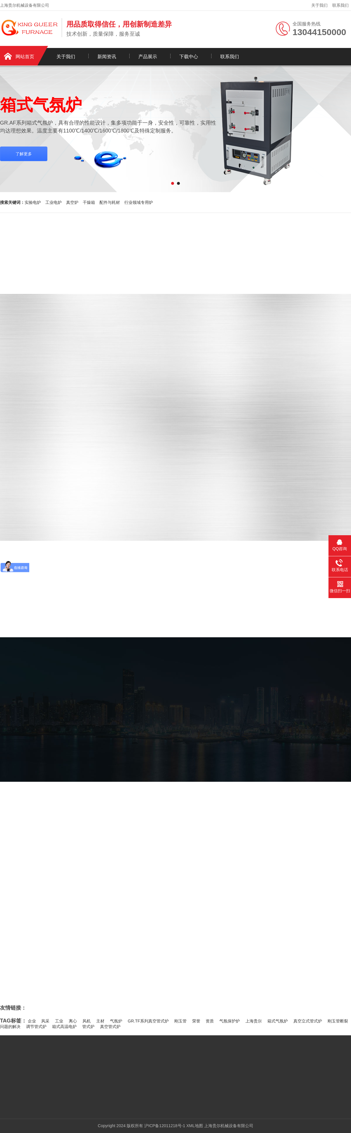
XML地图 (194, 1125)
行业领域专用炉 (138, 202)
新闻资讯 (106, 56)
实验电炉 (33, 202)
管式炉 (88, 1026)
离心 (73, 1021)
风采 (45, 1021)
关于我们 (319, 5)
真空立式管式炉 (307, 1021)
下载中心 (188, 56)
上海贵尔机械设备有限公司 (228, 1125)
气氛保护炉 (229, 1021)
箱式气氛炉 (277, 1021)
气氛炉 (116, 1021)
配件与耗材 (109, 202)
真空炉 (72, 202)
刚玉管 (180, 1021)
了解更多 (24, 153)
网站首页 (25, 56)
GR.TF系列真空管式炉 (148, 1021)
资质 (210, 1021)
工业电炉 (53, 202)
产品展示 (147, 56)
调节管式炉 (36, 1026)
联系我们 (340, 5)
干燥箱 (89, 202)
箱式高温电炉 (64, 1026)
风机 (86, 1021)
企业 (32, 1021)
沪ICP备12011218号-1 (164, 1125)
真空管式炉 (110, 1026)
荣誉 (196, 1021)
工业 (59, 1021)
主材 (100, 1021)
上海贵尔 (253, 1021)
